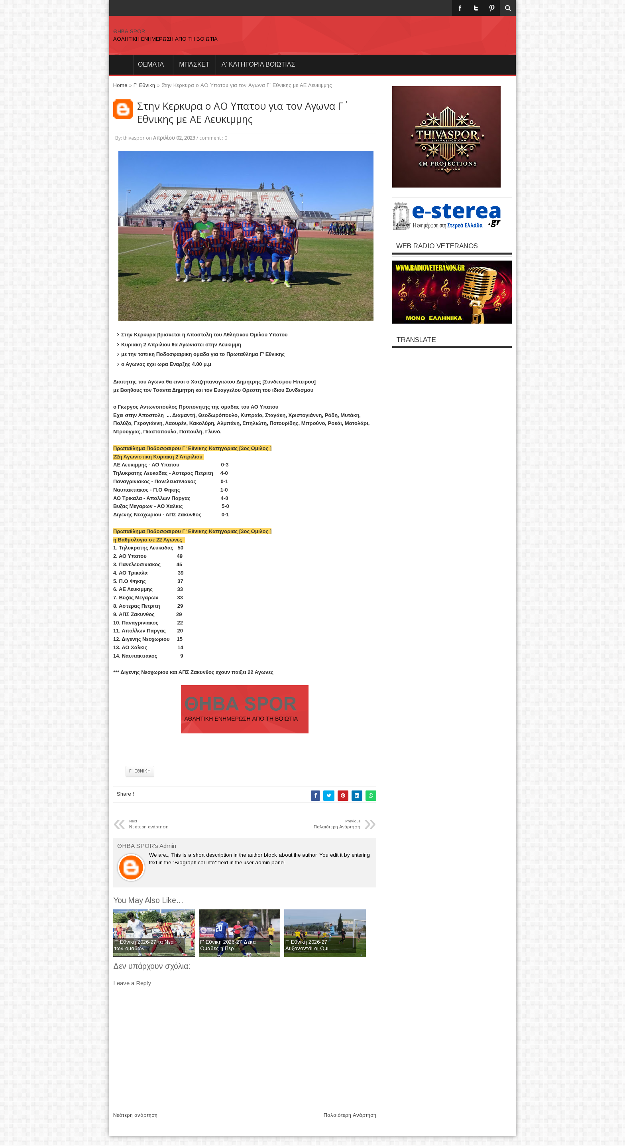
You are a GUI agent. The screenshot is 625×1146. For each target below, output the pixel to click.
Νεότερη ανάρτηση (135, 1115)
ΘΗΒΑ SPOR (129, 31)
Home (121, 65)
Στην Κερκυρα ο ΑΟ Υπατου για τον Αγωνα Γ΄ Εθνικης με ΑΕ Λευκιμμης (240, 112)
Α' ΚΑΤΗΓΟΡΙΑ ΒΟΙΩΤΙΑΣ (258, 64)
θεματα (151, 64)
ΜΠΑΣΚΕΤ (194, 64)
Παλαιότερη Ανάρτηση (350, 1115)
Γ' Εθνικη (140, 771)
